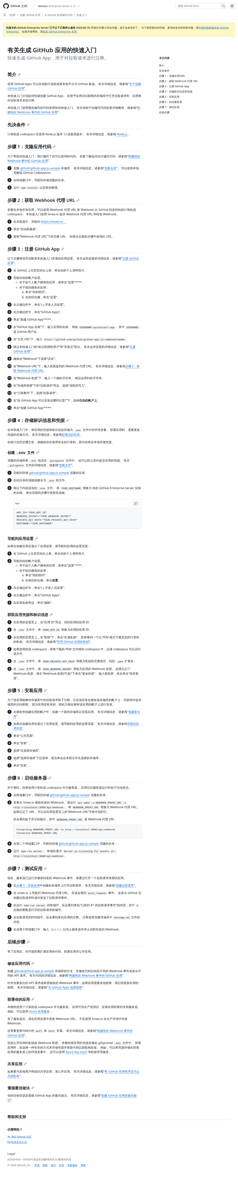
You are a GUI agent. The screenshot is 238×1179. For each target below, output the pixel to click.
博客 (83, 1165)
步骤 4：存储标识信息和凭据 (38, 420)
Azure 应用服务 (39, 1011)
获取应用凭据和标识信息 (30, 614)
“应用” (12, 15)
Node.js (122, 134)
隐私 (45, 1165)
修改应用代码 (20, 963)
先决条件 (18, 124)
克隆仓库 (110, 168)
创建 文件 (23, 452)
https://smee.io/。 (53, 222)
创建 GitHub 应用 (30, 15)
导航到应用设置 (22, 538)
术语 (37, 1165)
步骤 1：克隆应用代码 (31, 146)
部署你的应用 (71, 435)
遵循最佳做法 (20, 1087)
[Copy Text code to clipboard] (136, 503)
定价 (61, 1165)
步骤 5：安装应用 (27, 690)
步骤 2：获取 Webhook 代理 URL (43, 200)
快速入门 (81, 15)
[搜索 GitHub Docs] (198, 6)
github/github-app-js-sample (40, 168)
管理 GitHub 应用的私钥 (73, 642)
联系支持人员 (17, 1142)
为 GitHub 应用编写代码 (58, 15)
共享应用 (17, 1063)
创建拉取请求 (125, 885)
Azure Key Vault (76, 1052)
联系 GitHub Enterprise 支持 (59, 31)
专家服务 (72, 1165)
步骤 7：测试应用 (27, 868)
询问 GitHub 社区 (19, 1136)
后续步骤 (18, 942)
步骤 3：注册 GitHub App (35, 249)
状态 (53, 1165)
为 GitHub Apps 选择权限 (65, 987)
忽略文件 (65, 465)
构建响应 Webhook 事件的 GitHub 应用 (95, 975)
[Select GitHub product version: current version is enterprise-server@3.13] (58, 6)
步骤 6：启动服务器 (29, 778)
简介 (14, 74)
